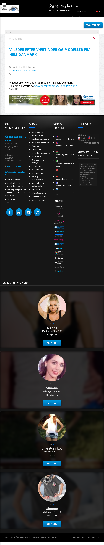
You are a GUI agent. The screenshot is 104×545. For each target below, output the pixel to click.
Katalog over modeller (41, 139)
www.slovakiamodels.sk (65, 145)
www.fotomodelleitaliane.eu (65, 164)
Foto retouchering (39, 193)
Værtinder (36, 146)
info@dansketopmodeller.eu (26, 70)
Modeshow (36, 156)
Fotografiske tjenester (41, 142)
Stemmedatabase (39, 196)
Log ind (76, 25)
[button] (9, 212)
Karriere (10, 196)
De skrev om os (13, 203)
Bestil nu (52, 343)
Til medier (11, 199)
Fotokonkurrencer (39, 200)
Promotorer (36, 149)
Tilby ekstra (36, 189)
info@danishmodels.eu (61, 10)
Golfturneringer (38, 173)
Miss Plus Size (37, 169)
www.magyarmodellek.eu (65, 155)
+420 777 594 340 (14, 166)
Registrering (93, 25)
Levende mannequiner (41, 153)
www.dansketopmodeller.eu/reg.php (55, 85)
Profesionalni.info (91, 537)
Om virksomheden (15, 179)
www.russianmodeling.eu (65, 192)
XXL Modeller (37, 166)
